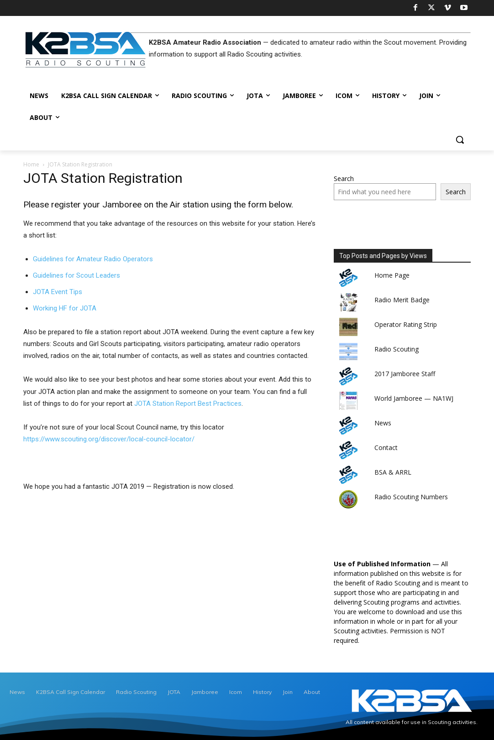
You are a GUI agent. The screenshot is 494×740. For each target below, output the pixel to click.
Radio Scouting (396, 349)
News (382, 423)
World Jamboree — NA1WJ (413, 398)
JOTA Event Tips (57, 292)
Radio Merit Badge (402, 299)
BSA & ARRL (392, 472)
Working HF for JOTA (64, 308)
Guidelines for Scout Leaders (76, 275)
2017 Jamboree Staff (404, 373)
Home (31, 164)
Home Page (392, 275)
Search (344, 178)
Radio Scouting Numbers (411, 496)
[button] (460, 139)
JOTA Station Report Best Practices (188, 403)
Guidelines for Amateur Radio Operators (93, 259)
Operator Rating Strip (405, 324)
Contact (386, 447)
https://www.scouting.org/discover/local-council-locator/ (108, 439)
